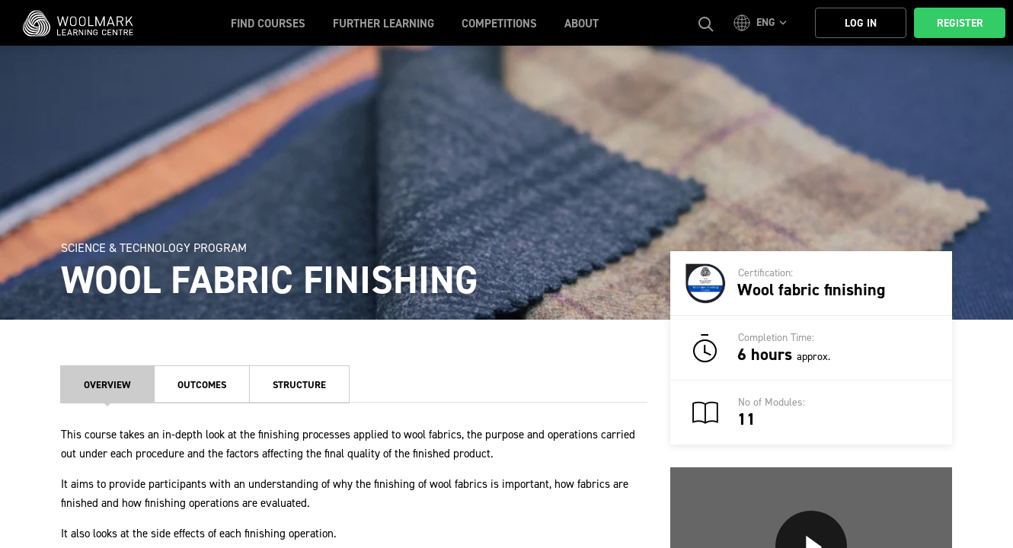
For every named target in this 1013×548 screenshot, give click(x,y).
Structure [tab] (299, 384)
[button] (762, 23)
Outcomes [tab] (201, 384)
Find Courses (268, 23)
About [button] (581, 23)
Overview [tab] (107, 384)
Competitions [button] (499, 23)
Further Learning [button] (383, 23)
